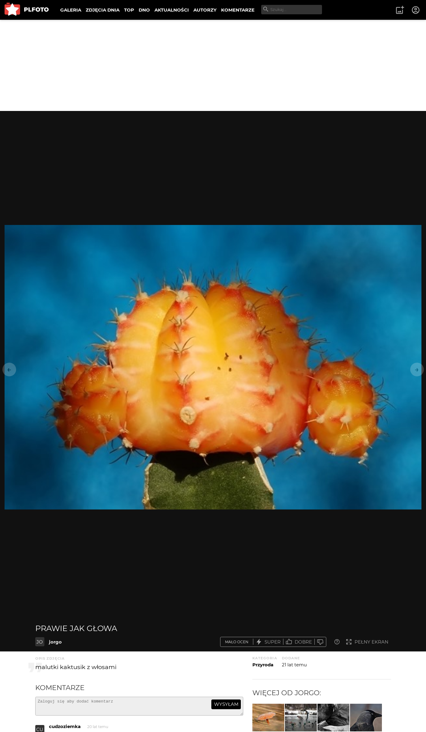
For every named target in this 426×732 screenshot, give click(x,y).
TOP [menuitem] (129, 10)
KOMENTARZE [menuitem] (238, 10)
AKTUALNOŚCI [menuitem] (171, 10)
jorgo (55, 642)
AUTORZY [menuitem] (204, 10)
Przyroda (262, 665)
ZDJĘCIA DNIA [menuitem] (102, 10)
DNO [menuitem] (144, 10)
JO (39, 642)
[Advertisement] (213, 65)
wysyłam (226, 704)
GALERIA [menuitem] (70, 10)
